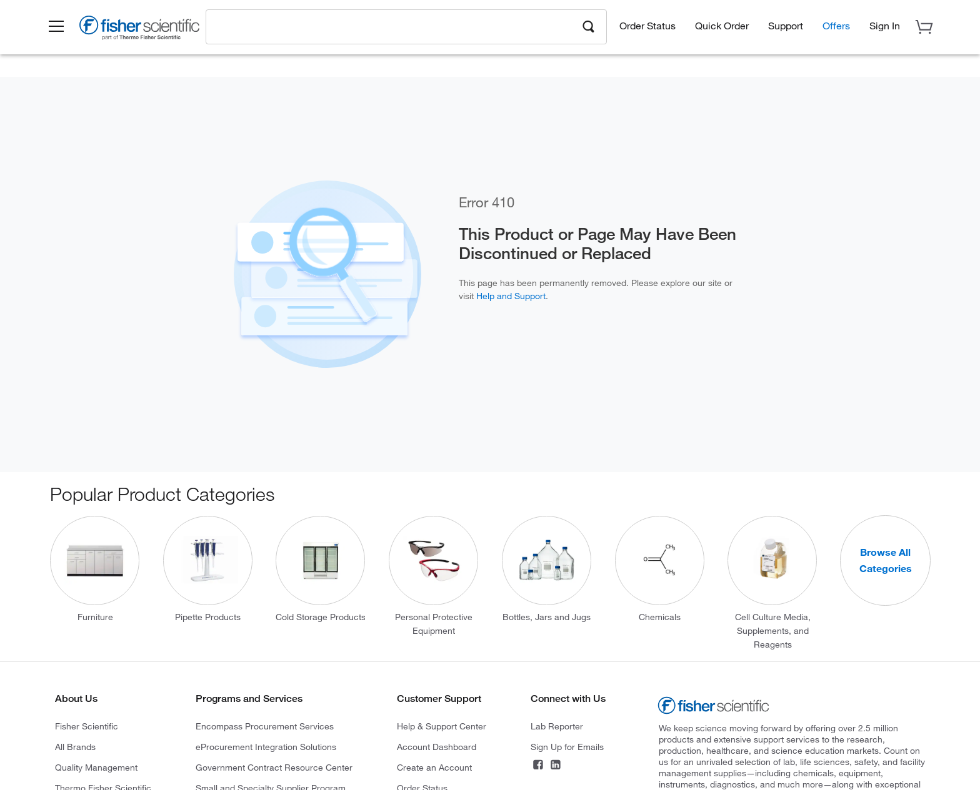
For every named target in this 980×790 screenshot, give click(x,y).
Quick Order (722, 25)
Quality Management (96, 767)
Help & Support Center (441, 726)
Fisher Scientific (86, 726)
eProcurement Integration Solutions (266, 746)
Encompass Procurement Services (265, 726)
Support (785, 25)
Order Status (647, 25)
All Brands (75, 746)
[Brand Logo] (139, 29)
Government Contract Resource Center (274, 767)
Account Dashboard (436, 746)
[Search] (588, 25)
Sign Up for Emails (567, 746)
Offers (836, 25)
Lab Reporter (557, 726)
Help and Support (511, 295)
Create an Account (434, 767)
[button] (56, 27)
